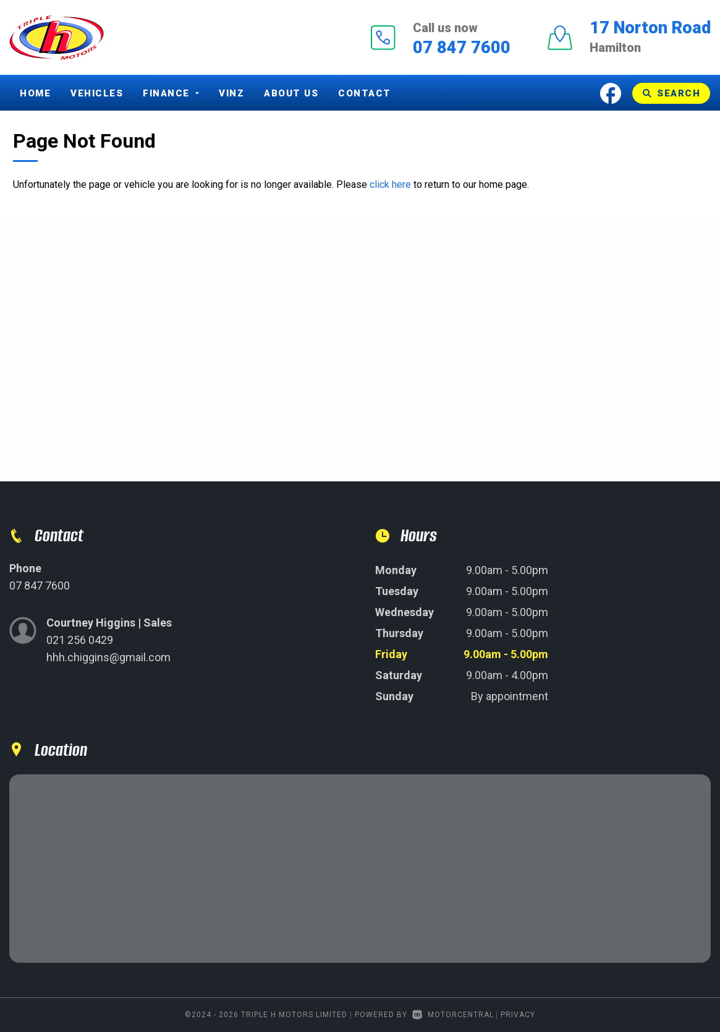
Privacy (518, 1014)
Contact (364, 93)
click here (390, 184)
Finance (171, 93)
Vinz (231, 93)
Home (35, 93)
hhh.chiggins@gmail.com (108, 657)
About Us (291, 93)
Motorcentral (453, 1014)
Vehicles (96, 93)
